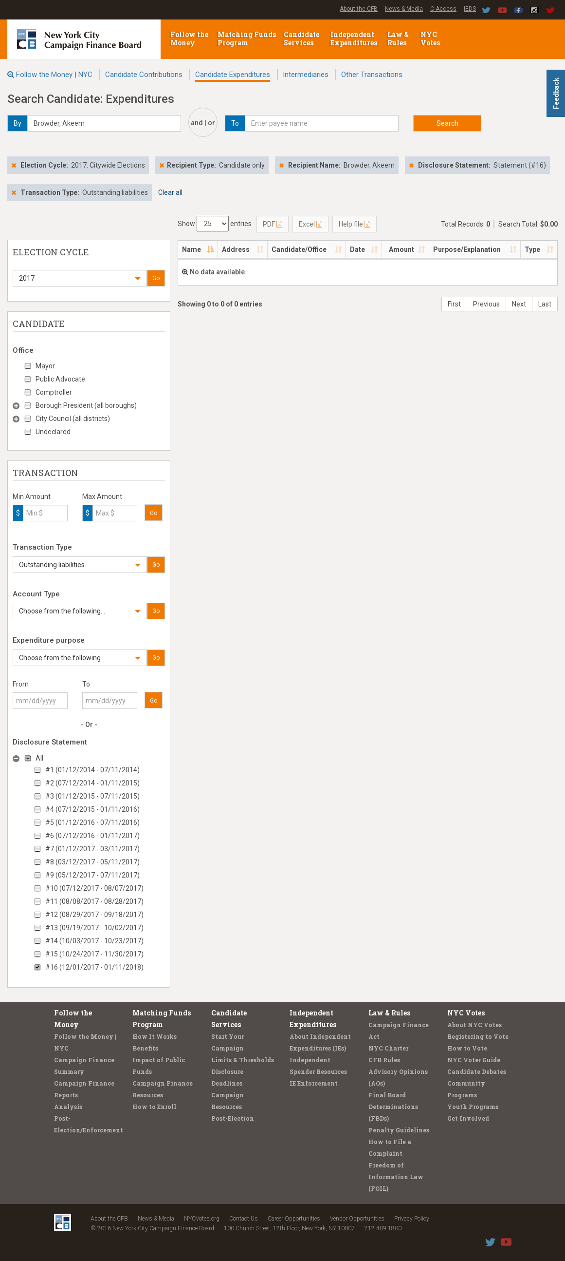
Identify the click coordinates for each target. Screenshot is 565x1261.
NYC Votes (430, 38)
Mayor (45, 366)
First (454, 304)
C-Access (443, 8)
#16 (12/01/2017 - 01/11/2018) (94, 967)
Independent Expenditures (354, 38)
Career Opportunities (294, 1218)
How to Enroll (154, 1106)
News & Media (404, 8)
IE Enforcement (314, 1083)
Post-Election (232, 1118)
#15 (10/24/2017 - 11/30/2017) (94, 954)
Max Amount (102, 496)
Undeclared (53, 432)
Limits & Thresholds (242, 1060)
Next (519, 304)
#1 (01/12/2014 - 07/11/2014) (92, 770)
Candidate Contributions (143, 74)
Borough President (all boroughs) (86, 405)
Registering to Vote (478, 1036)
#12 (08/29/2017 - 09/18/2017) (94, 914)
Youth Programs (472, 1106)
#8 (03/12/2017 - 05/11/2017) (92, 862)
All (39, 758)
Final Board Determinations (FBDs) (393, 1106)
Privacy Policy (411, 1218)
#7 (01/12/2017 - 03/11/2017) (92, 849)
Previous (486, 304)
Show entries (215, 223)
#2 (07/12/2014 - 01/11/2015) (92, 783)
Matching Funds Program (247, 38)
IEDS (470, 8)
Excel (310, 224)
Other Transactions (371, 74)
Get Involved (468, 1118)
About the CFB (359, 8)
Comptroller (54, 392)
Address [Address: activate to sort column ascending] (236, 249)
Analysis (68, 1106)
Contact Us (243, 1218)
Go (156, 278)
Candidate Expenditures (232, 74)
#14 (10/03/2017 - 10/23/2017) (94, 941)
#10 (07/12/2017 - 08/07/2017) (94, 888)
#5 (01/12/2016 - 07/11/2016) (92, 822)
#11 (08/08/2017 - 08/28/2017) (94, 901)
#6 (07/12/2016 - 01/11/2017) (92, 836)
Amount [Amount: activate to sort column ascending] (401, 249)
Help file (354, 224)
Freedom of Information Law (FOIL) (395, 1176)
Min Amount (32, 496)
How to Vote (467, 1048)
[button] (80, 278)
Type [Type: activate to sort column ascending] (532, 249)
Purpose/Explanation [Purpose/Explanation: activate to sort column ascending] (467, 249)
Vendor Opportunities (357, 1218)
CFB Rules (384, 1060)
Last (544, 304)
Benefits (145, 1048)
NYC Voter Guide (473, 1060)
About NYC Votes (474, 1025)
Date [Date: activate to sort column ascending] (357, 249)
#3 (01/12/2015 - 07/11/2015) (92, 796)
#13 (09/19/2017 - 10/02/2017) (94, 928)
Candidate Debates (476, 1071)
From (21, 684)
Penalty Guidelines (398, 1130)
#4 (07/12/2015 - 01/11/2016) (92, 809)
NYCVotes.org (201, 1218)
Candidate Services (301, 38)
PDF (272, 224)
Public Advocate (60, 379)
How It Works (154, 1036)
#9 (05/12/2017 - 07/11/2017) (92, 875)
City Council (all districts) (73, 418)
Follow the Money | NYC (54, 74)
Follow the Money (189, 38)
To (86, 684)
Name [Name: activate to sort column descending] (191, 249)
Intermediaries (305, 74)
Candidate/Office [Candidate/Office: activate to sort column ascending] (299, 249)
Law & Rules (398, 38)
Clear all (170, 192)
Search (447, 123)
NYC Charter (388, 1048)
